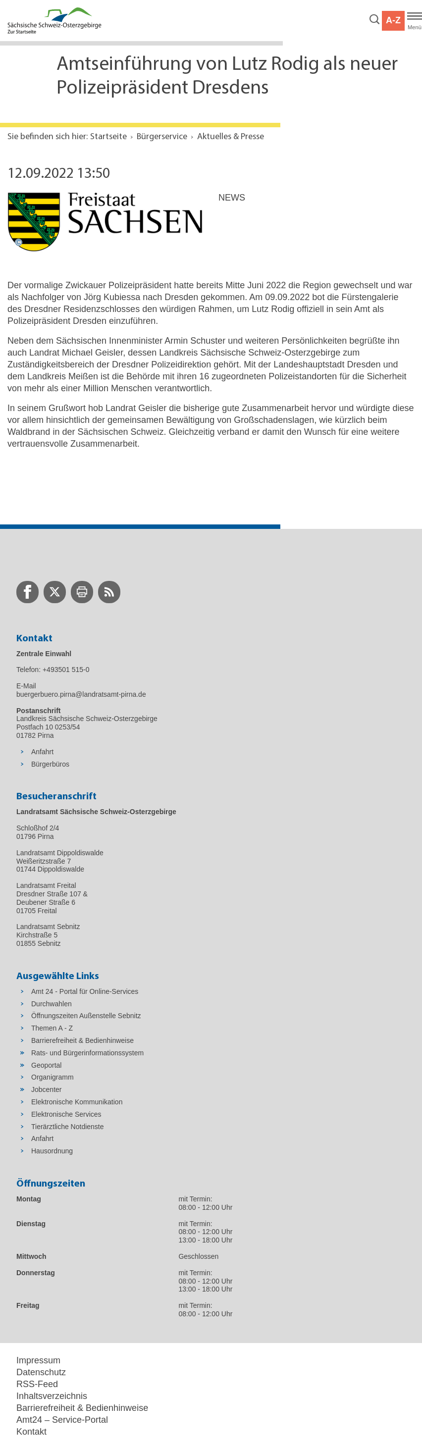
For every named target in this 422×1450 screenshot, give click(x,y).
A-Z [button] (393, 20)
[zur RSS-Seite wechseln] (109, 592)
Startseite (108, 137)
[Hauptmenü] (414, 20)
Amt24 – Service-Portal (62, 1420)
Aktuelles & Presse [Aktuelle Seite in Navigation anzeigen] (230, 137)
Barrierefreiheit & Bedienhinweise (82, 1408)
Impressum (38, 1360)
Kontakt (31, 1432)
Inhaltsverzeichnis (51, 1396)
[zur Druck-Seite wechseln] (82, 592)
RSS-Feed (37, 1384)
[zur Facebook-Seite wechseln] (27, 592)
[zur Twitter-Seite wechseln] (55, 592)
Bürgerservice (162, 137)
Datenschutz (41, 1372)
